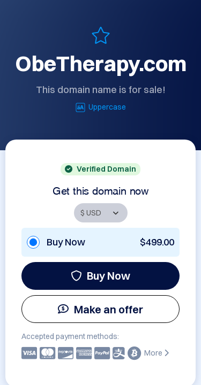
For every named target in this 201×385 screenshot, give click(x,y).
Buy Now (100, 275)
